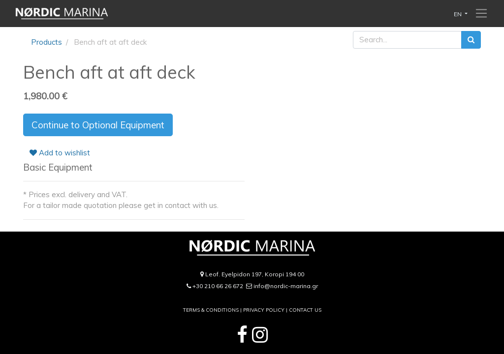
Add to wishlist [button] (60, 152)
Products (46, 42)
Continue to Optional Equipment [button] (98, 125)
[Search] (471, 40)
